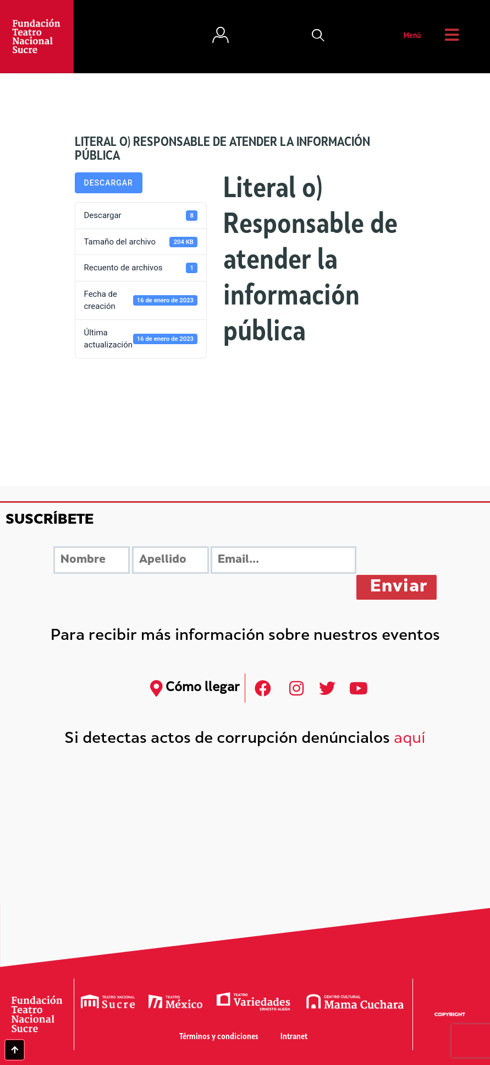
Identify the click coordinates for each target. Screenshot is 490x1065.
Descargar (108, 182)
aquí (410, 739)
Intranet (293, 1037)
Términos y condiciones (218, 1037)
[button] (318, 36)
